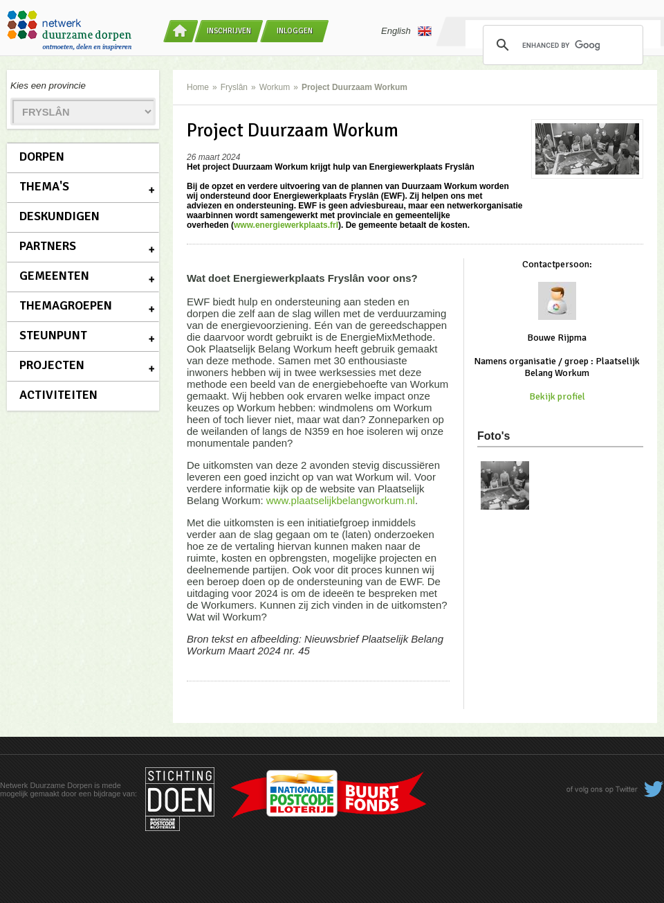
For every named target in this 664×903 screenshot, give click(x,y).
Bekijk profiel (557, 396)
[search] (561, 45)
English (406, 31)
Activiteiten (58, 394)
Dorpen (41, 156)
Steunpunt (53, 335)
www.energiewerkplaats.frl (286, 225)
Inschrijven (229, 30)
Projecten (51, 365)
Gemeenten (54, 275)
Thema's (44, 186)
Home (198, 87)
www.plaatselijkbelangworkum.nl (340, 500)
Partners (47, 245)
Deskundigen (59, 216)
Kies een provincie (48, 85)
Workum (274, 87)
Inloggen (295, 30)
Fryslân (234, 87)
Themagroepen (65, 305)
